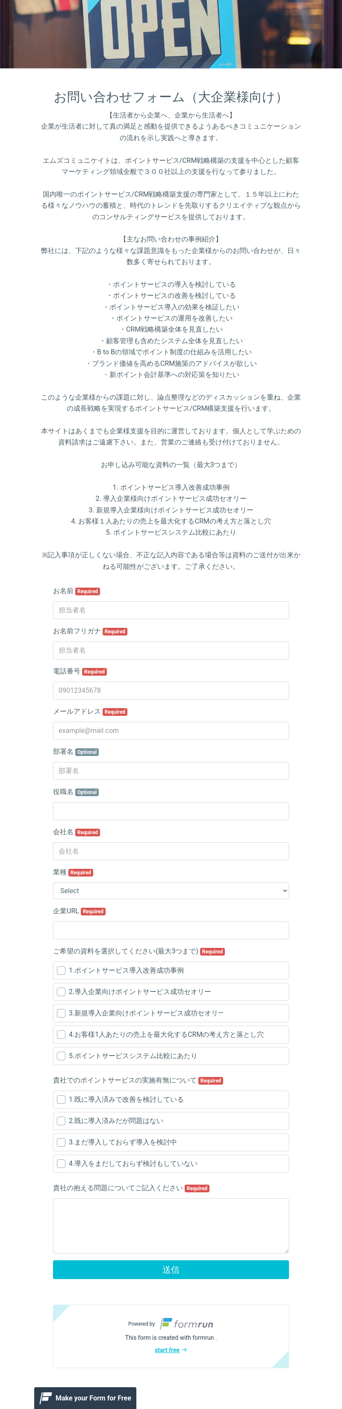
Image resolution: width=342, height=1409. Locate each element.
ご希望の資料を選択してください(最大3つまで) (139, 951)
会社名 (76, 832)
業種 (73, 872)
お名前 (76, 591)
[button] (171, 1336)
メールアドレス (90, 711)
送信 (171, 1270)
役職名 (76, 792)
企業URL (79, 911)
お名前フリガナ (90, 631)
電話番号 (80, 671)
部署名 (76, 751)
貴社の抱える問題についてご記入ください (131, 1188)
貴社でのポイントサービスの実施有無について (138, 1080)
